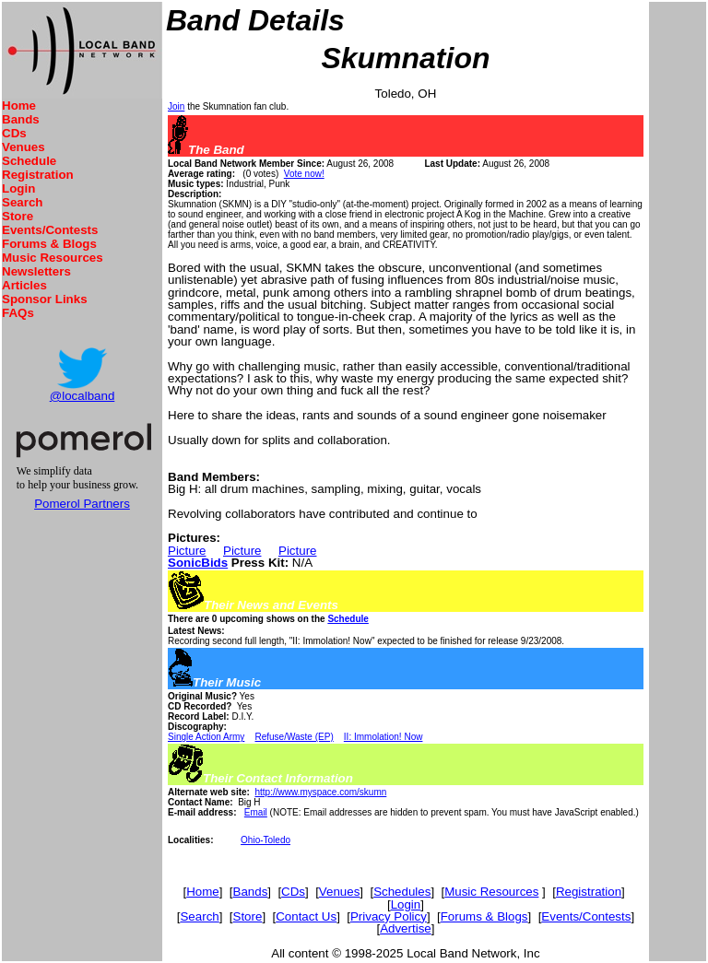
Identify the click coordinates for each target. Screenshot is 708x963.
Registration (38, 175)
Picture (187, 551)
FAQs (18, 313)
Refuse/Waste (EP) (294, 737)
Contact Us (306, 916)
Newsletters (36, 271)
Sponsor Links (45, 299)
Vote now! (304, 174)
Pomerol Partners (82, 504)
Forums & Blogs (49, 244)
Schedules (402, 891)
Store (17, 216)
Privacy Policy (388, 916)
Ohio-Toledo (265, 840)
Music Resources (52, 257)
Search (22, 202)
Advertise (405, 928)
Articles (24, 285)
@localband (82, 396)
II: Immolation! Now (383, 737)
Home (19, 105)
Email (255, 812)
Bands (21, 119)
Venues (23, 147)
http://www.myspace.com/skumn (320, 792)
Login (18, 188)
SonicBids (198, 563)
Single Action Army (206, 737)
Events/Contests (50, 230)
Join (176, 106)
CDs (14, 133)
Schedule (29, 161)
